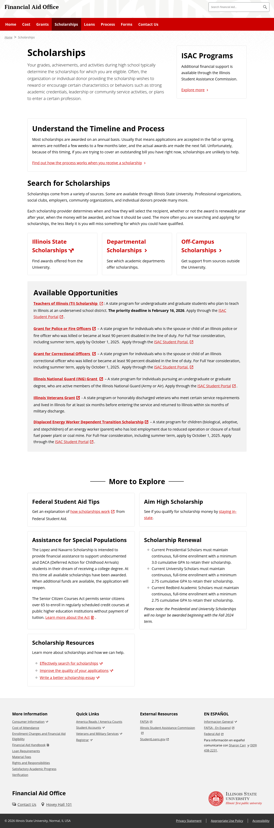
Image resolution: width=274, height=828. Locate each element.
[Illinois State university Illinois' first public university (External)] (235, 799)
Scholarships (66, 24)
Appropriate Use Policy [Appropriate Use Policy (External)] (227, 821)
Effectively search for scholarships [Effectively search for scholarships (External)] (69, 663)
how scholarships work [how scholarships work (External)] (90, 511)
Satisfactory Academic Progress (34, 769)
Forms (126, 24)
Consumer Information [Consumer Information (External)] (28, 722)
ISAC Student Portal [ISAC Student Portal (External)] (214, 385)
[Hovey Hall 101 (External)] (56, 804)
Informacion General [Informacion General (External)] (218, 722)
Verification (20, 775)
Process (108, 24)
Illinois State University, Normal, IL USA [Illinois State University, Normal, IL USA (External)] (43, 821)
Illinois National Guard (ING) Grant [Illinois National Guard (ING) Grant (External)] (65, 378)
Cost (26, 24)
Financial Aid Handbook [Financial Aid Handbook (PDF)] (28, 745)
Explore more (193, 89)
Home (10, 24)
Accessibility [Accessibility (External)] (260, 821)
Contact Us (148, 24)
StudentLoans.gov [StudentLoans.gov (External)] (152, 739)
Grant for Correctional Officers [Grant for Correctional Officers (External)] (62, 353)
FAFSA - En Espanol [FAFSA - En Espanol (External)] (217, 728)
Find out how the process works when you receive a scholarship (87, 162)
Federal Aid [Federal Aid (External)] (212, 734)
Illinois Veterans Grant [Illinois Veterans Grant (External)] (54, 397)
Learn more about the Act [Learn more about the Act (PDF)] (67, 617)
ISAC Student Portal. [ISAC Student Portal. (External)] (171, 341)
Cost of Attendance (25, 728)
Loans (89, 24)
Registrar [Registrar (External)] (82, 740)
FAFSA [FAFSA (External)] (144, 722)
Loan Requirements (26, 751)
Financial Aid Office (32, 7)
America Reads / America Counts (99, 722)
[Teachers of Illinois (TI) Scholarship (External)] (68, 303)
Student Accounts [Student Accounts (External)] (88, 728)
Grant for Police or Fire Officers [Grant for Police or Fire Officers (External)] (62, 328)
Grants (42, 24)
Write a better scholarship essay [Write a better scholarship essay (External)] (67, 677)
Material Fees (21, 757)
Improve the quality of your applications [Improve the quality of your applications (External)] (74, 670)
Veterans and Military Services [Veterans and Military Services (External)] (97, 734)
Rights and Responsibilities (31, 763)
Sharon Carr (237, 745)
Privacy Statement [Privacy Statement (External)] (189, 821)
